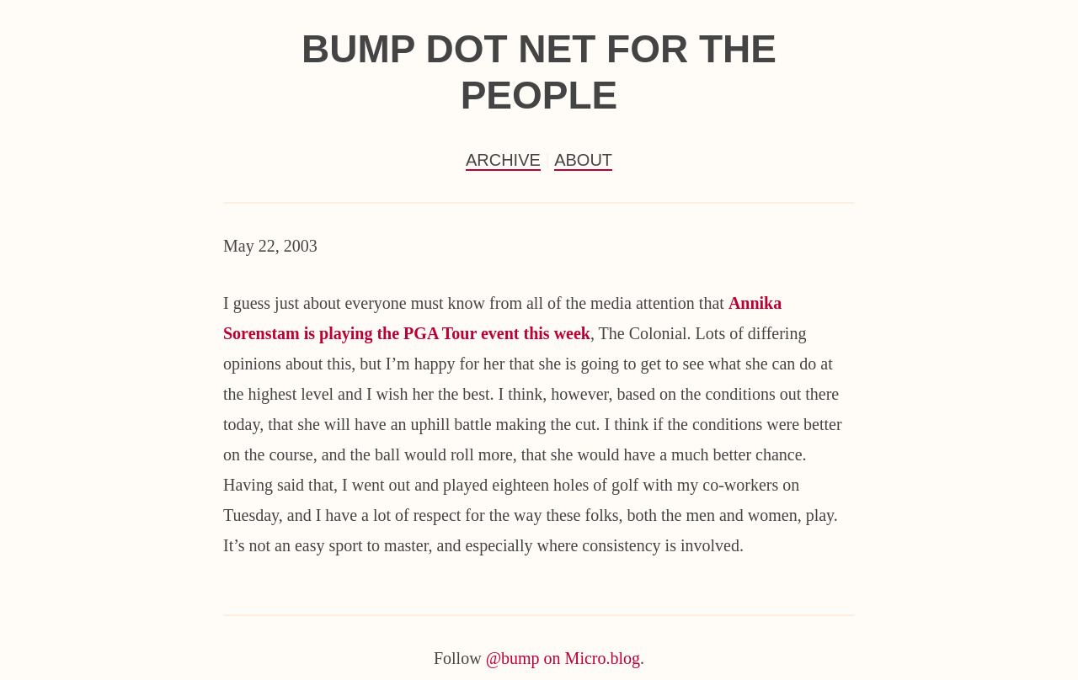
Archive (503, 160)
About (583, 160)
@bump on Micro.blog (563, 658)
